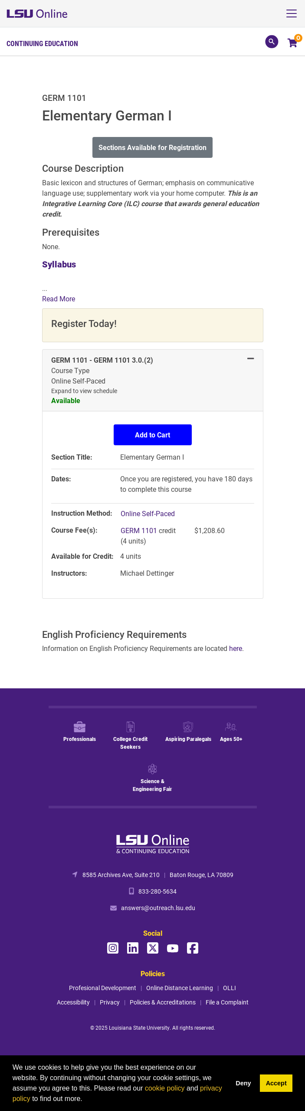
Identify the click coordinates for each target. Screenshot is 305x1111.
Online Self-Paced (148, 513)
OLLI (229, 988)
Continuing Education (42, 43)
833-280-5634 (157, 891)
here (235, 648)
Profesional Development (102, 988)
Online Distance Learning (179, 988)
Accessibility (73, 1002)
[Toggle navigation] (295, 13)
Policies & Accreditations (163, 1002)
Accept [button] (276, 1083)
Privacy (110, 1002)
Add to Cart (152, 434)
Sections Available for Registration (152, 147)
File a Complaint (227, 1002)
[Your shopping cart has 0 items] (293, 44)
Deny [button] (243, 1083)
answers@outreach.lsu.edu (158, 908)
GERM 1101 (140, 530)
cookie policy (165, 1088)
